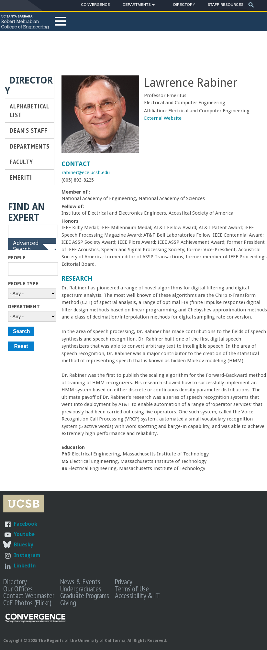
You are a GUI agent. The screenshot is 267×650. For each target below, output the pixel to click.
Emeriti (21, 177)
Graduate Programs (84, 595)
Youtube (24, 534)
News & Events (80, 581)
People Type (23, 283)
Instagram (27, 555)
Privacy (123, 581)
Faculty (21, 162)
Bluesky (23, 545)
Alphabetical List (29, 110)
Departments (136, 6)
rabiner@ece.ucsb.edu (85, 172)
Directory (184, 4)
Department (24, 306)
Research (77, 278)
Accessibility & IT (137, 595)
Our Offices (18, 588)
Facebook (25, 524)
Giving (68, 602)
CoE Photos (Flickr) (27, 602)
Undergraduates (80, 588)
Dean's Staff (29, 130)
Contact (76, 164)
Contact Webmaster (28, 595)
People (16, 258)
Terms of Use (132, 588)
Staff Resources (225, 4)
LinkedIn (25, 566)
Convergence (95, 4)
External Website (163, 118)
